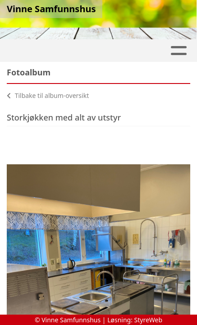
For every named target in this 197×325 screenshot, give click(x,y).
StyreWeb (148, 320)
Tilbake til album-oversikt (48, 95)
